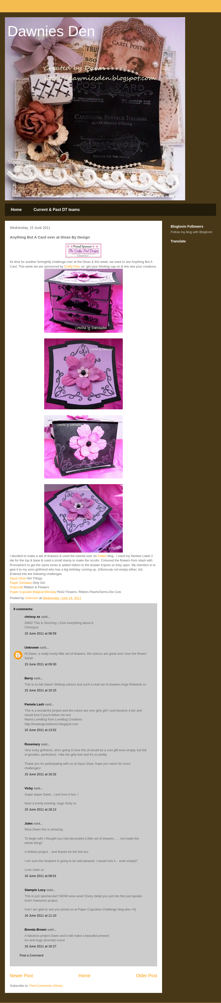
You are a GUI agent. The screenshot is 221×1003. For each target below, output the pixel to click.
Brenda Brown (35, 929)
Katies (102, 556)
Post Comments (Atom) (46, 985)
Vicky (29, 788)
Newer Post (21, 975)
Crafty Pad (71, 266)
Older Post (146, 975)
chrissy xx (32, 617)
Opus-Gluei (18, 578)
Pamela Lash (34, 704)
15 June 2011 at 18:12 (40, 809)
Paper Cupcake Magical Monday (33, 592)
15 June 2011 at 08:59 (40, 633)
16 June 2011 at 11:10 (40, 915)
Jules (29, 823)
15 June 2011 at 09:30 (40, 664)
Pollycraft (16, 587)
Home (16, 209)
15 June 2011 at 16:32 (40, 774)
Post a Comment (31, 955)
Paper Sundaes (21, 583)
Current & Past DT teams (56, 209)
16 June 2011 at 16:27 (40, 946)
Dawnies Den (51, 31)
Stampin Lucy (35, 890)
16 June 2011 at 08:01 (40, 876)
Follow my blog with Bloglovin (191, 232)
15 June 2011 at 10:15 (40, 690)
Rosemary (32, 744)
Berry (29, 678)
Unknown (32, 647)
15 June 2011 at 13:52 (40, 730)
